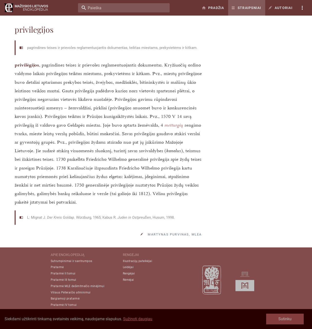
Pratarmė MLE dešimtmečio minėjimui (78, 286)
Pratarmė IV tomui (64, 305)
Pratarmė (57, 267)
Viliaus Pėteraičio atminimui (71, 292)
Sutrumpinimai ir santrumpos (71, 261)
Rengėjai (129, 273)
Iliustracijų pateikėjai (137, 261)
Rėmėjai (128, 280)
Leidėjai (128, 267)
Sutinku (285, 319)
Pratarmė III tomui (63, 280)
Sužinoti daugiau (137, 319)
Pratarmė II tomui (63, 273)
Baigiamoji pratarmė (65, 298)
